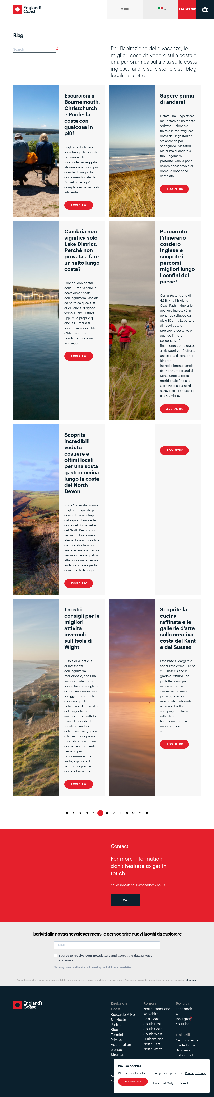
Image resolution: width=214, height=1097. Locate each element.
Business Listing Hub (185, 1052)
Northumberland (157, 1009)
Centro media (187, 1040)
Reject (183, 1083)
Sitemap (118, 1054)
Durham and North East (153, 1041)
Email (125, 899)
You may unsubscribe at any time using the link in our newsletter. (93, 967)
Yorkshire (150, 1014)
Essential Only (163, 1083)
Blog (114, 1029)
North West (152, 1049)
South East (152, 1024)
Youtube (183, 1024)
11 (140, 813)
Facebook (184, 1009)
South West (152, 1034)
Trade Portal (186, 1045)
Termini (117, 1034)
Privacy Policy (195, 1073)
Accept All (132, 1081)
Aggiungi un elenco (121, 1046)
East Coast (152, 1019)
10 (134, 813)
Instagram (184, 1019)
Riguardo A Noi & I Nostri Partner (123, 1019)
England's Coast (27, 9)
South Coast (153, 1029)
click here (191, 980)
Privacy (117, 1039)
